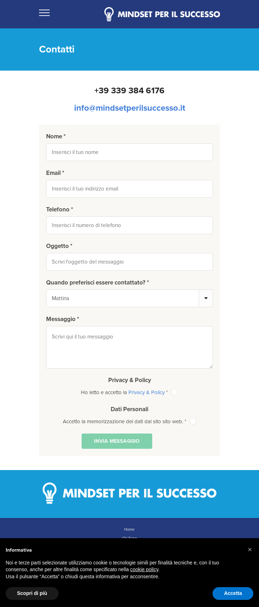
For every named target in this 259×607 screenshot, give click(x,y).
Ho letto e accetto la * (129, 392)
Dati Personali (129, 409)
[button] (249, 549)
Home (129, 529)
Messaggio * (62, 319)
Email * (55, 173)
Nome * (56, 136)
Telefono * (59, 209)
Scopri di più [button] (32, 593)
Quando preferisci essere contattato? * (97, 282)
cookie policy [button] (144, 569)
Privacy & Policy (129, 380)
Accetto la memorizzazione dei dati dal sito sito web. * (130, 421)
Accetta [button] (233, 593)
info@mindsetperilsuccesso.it (129, 108)
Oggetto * (59, 246)
